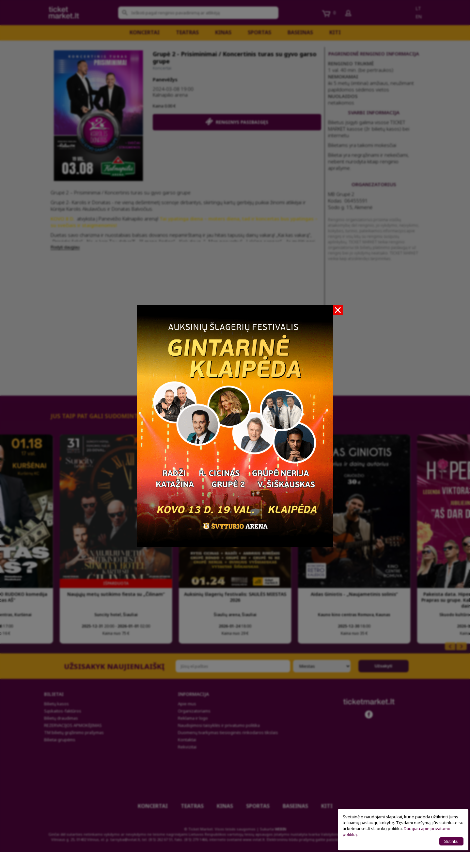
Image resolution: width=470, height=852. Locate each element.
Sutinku (451, 841)
